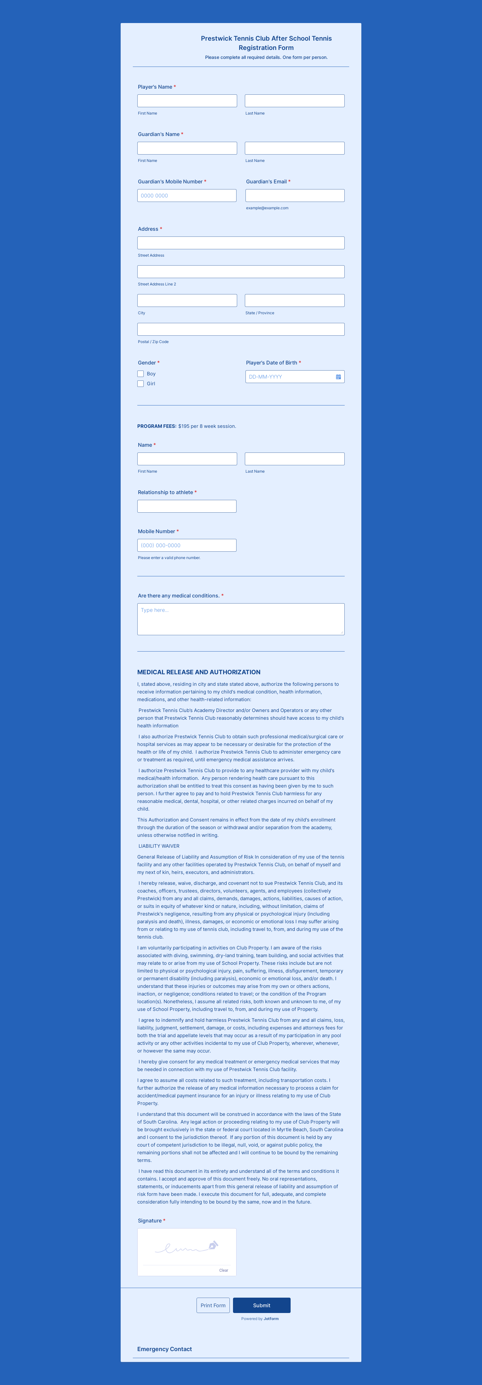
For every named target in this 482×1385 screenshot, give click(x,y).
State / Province (259, 312)
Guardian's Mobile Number (172, 181)
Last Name (255, 113)
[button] (338, 376)
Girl (151, 383)
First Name (147, 113)
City (141, 312)
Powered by (260, 1318)
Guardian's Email (268, 181)
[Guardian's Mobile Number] (187, 195)
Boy (151, 374)
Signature (151, 1220)
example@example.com (267, 207)
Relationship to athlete (167, 492)
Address (150, 229)
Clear (223, 1270)
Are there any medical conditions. (181, 595)
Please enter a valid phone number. (169, 557)
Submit (261, 1305)
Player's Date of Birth (273, 362)
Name (147, 445)
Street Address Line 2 (157, 284)
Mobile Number (158, 531)
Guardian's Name (160, 134)
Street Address (151, 255)
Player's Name (157, 87)
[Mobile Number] (187, 545)
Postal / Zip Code (153, 341)
